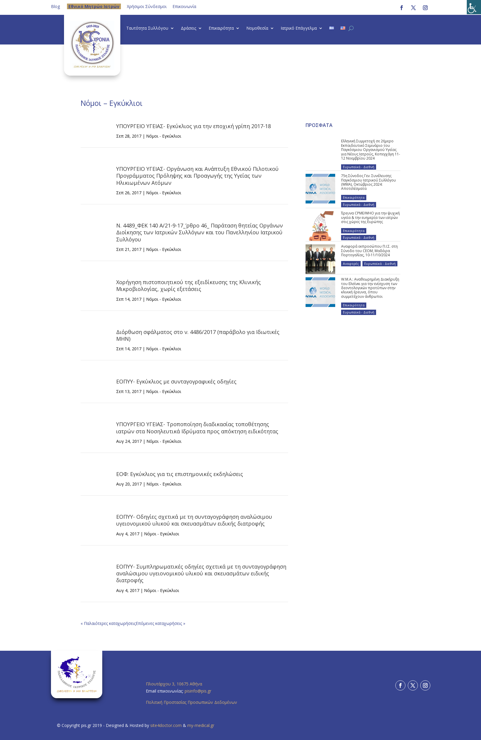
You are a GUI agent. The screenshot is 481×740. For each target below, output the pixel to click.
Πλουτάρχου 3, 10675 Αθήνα (174, 684)
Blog (55, 6)
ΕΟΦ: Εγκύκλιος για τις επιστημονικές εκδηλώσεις (179, 474)
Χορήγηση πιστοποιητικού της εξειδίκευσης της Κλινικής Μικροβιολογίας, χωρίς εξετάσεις (188, 285)
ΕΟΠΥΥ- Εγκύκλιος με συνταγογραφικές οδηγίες (176, 381)
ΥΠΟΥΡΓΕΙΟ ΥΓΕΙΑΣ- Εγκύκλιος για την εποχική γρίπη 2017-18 (193, 126)
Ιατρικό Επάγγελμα (299, 28)
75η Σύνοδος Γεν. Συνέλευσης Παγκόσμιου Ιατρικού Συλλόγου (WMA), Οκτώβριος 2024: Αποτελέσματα (368, 182)
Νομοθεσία (257, 28)
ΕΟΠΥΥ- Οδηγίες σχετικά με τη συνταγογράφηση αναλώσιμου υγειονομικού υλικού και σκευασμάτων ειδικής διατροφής (194, 520)
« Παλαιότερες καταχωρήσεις (108, 623)
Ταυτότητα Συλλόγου (147, 28)
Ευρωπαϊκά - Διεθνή (358, 167)
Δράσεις (188, 28)
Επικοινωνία (184, 6)
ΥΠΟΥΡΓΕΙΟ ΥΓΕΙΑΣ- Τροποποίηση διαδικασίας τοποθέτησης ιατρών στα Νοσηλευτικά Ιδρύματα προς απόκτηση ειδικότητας (197, 428)
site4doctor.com (166, 725)
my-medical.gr (200, 725)
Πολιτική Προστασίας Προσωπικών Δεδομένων (191, 702)
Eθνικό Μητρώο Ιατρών (93, 6)
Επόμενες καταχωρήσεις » (160, 623)
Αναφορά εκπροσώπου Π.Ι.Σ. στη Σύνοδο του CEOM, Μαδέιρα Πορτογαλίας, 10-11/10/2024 (369, 250)
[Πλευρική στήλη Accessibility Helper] (474, 7)
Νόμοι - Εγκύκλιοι (163, 136)
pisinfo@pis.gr (198, 691)
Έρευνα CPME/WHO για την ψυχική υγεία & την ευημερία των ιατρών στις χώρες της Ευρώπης (370, 217)
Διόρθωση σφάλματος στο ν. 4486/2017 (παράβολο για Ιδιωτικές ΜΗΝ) (197, 335)
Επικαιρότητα (221, 28)
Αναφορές (351, 263)
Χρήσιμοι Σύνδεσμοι (147, 6)
